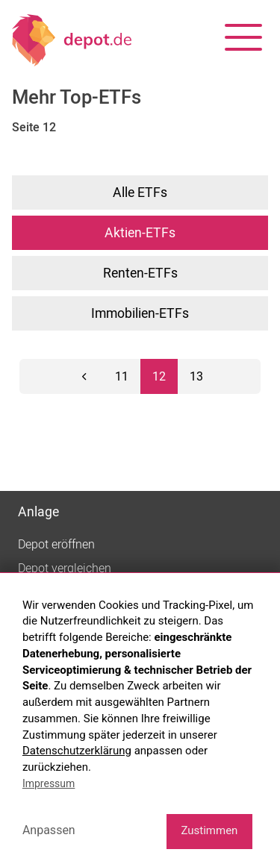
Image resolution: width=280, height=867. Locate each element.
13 (196, 377)
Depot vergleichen (64, 569)
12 (159, 377)
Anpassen (48, 830)
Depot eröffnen (56, 545)
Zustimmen (209, 830)
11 (121, 377)
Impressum (48, 783)
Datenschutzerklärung (76, 750)
